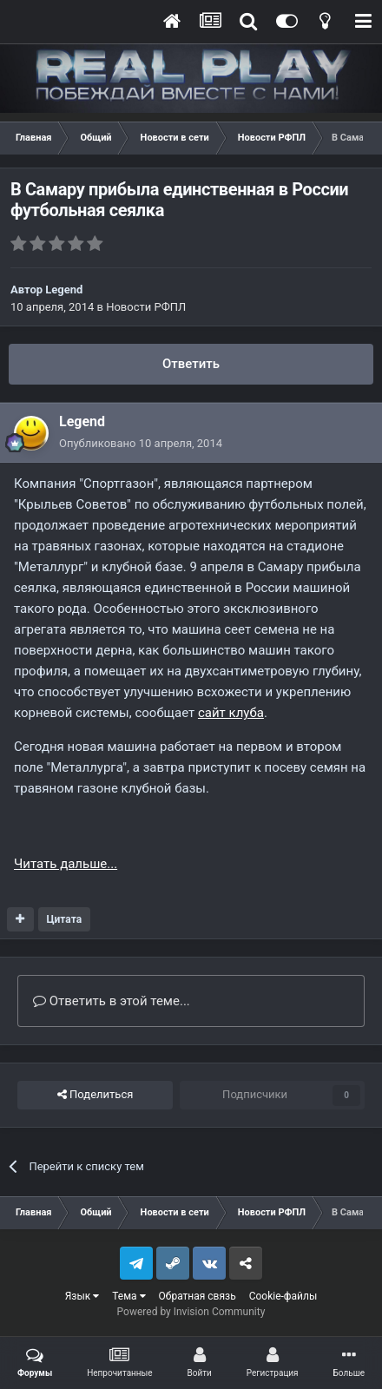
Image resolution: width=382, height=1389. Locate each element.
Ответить (191, 364)
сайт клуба (231, 713)
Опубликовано (140, 443)
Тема (128, 1296)
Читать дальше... (65, 864)
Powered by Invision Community (191, 1312)
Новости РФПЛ (146, 306)
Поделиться (95, 1095)
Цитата (64, 919)
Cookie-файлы (283, 1296)
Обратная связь (197, 1296)
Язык (82, 1296)
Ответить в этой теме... (111, 1001)
